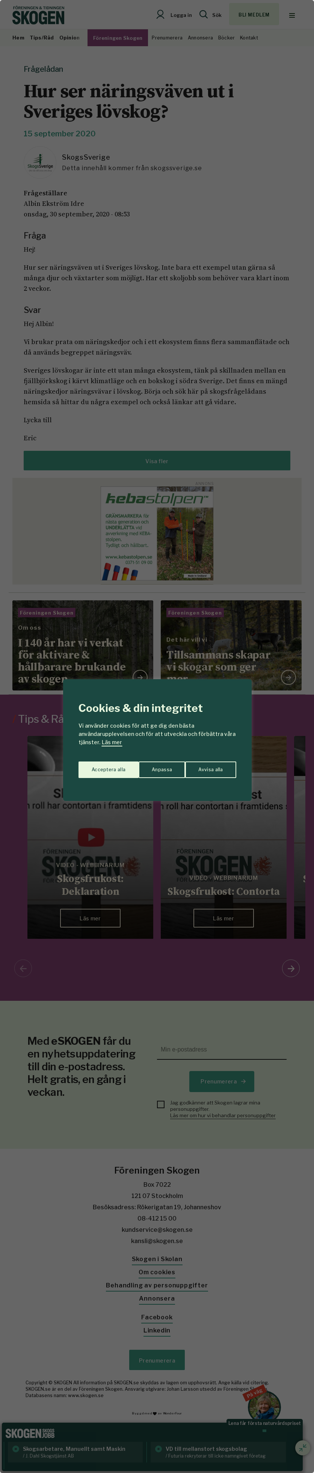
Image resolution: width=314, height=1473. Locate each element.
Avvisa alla (149, 766)
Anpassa (100, 766)
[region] (157, 736)
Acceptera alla (206, 766)
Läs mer (112, 742)
